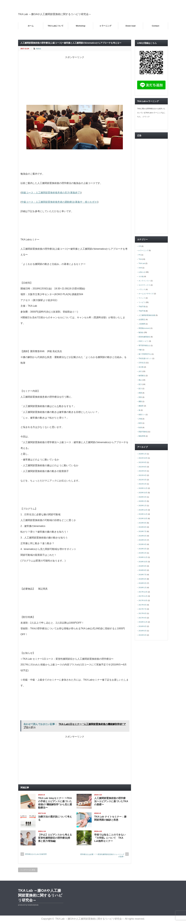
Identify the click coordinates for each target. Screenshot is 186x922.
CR (140, 246)
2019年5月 (143, 540)
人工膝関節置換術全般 (147, 315)
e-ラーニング (105, 26)
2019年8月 (143, 527)
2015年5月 (143, 635)
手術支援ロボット (145, 358)
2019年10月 (143, 518)
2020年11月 (143, 488)
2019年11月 (143, 514)
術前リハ (142, 414)
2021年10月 (143, 458)
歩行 (140, 371)
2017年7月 (143, 609)
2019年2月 (143, 553)
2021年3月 (143, 480)
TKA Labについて (56, 26)
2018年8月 (143, 570)
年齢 (140, 350)
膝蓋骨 (141, 406)
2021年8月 (143, 467)
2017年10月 (143, 600)
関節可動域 (143, 432)
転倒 (140, 427)
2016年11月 (143, 622)
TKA (140, 259)
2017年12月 (143, 592)
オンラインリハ (144, 281)
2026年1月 (143, 454)
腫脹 (140, 401)
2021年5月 (143, 471)
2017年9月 (143, 605)
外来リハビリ (143, 341)
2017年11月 (143, 596)
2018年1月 (143, 587)
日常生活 (142, 363)
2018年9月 (143, 566)
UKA (140, 268)
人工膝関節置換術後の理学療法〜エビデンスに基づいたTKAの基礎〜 (111, 801)
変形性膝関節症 (144, 337)
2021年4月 (143, 475)
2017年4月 (143, 618)
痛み (140, 380)
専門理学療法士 (144, 345)
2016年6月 (143, 626)
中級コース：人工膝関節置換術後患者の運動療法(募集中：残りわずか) (59, 202)
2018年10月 (143, 562)
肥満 (140, 393)
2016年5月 (143, 631)
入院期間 (142, 324)
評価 (140, 419)
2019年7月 (143, 531)
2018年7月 (143, 574)
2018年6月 (143, 579)
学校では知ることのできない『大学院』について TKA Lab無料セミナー (110, 837)
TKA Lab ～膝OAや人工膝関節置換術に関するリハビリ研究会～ (54, 14)
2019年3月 (143, 549)
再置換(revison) (144, 328)
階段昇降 (142, 436)
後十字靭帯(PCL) (145, 354)
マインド (142, 298)
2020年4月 (143, 497)
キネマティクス (144, 285)
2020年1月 (143, 505)
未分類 (141, 367)
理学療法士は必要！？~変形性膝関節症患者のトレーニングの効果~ (102, 855)
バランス (142, 289)
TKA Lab (142, 263)
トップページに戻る (27, 870)
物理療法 (142, 375)
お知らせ (142, 272)
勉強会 (38, 48)
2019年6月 (143, 536)
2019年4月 (143, 544)
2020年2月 (143, 501)
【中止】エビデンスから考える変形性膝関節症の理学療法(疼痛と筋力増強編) (55, 837)
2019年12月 (143, 510)
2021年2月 (143, 484)
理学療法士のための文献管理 (36, 854)
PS (140, 255)
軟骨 (140, 423)
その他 (141, 276)
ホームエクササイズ (146, 293)
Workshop (80, 26)
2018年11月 (143, 557)
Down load (131, 26)
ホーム (31, 26)
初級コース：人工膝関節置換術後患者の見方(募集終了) (51, 192)
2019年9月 (143, 523)
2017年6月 (143, 613)
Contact (155, 26)
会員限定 (142, 319)
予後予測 (142, 306)
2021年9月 (143, 462)
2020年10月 (143, 492)
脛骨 (140, 397)
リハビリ (142, 302)
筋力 (140, 384)
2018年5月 (143, 583)
